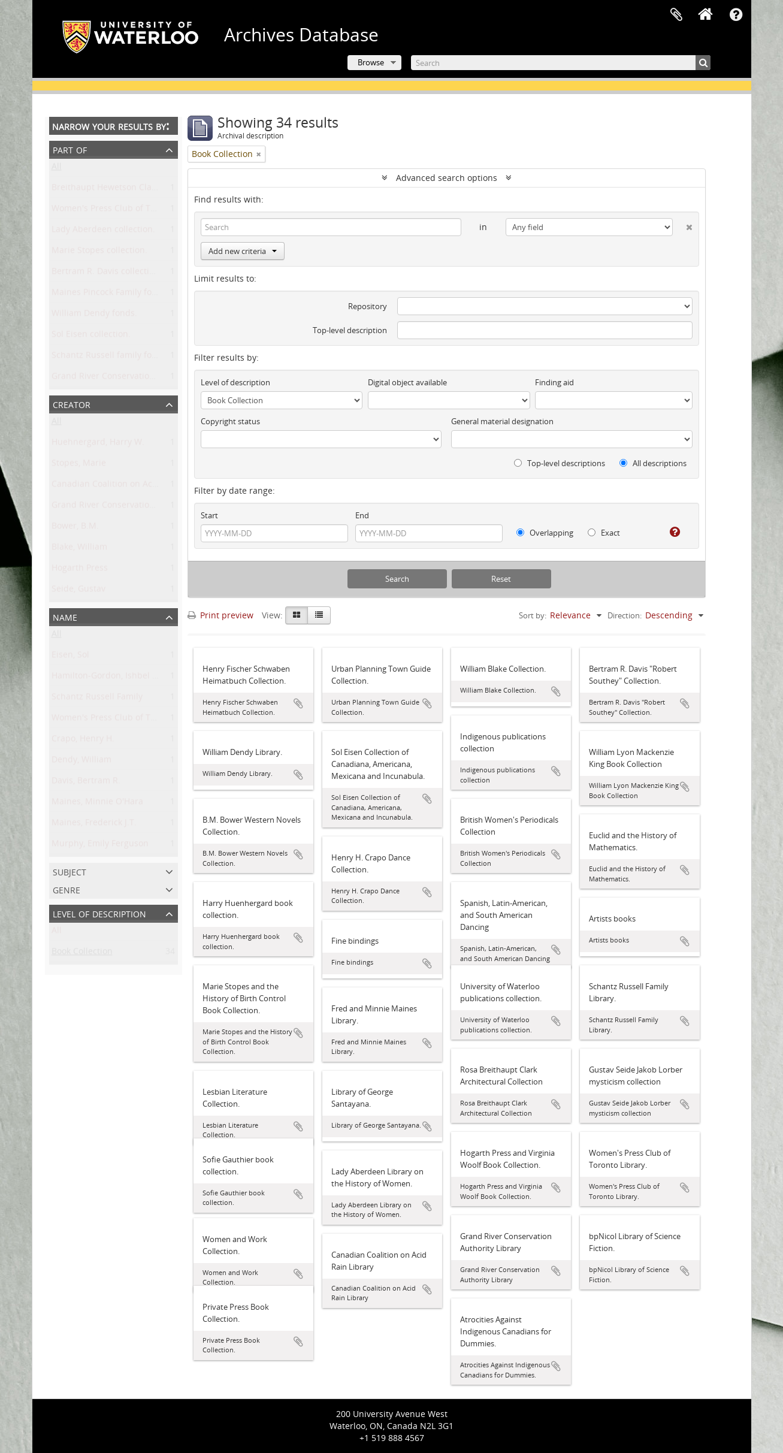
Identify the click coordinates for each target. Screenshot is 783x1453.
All (57, 168)
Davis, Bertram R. (86, 783)
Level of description (99, 913)
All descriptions (653, 463)
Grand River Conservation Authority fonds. (137, 378)
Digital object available (407, 382)
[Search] (561, 62)
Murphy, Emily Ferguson (100, 845)
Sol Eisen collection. (91, 336)
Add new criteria (242, 251)
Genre (66, 889)
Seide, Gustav (78, 591)
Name (65, 616)
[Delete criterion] (683, 224)
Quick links (736, 15)
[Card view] (296, 615)
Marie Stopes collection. (99, 252)
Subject (69, 871)
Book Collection (82, 953)
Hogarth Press (80, 570)
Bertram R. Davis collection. (107, 273)
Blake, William (79, 549)
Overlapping (544, 532)
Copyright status (230, 421)
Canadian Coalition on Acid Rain (116, 486)
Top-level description (350, 330)
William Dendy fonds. (94, 315)
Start (209, 515)
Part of (70, 149)
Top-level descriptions (559, 463)
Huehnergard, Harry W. (98, 444)
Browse (371, 62)
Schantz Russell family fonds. (110, 357)
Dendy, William (81, 762)
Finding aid (554, 382)
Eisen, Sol (70, 657)
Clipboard (676, 15)
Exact (604, 532)
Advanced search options (447, 177)
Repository (367, 306)
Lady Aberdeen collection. (103, 231)
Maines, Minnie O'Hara (97, 803)
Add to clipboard (298, 703)
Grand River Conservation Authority (123, 507)
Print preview (220, 615)
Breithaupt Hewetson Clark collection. (127, 189)
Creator (71, 403)
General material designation (502, 421)
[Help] (670, 532)
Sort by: (532, 615)
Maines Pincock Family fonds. (110, 294)
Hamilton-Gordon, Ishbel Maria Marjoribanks (141, 678)
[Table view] (319, 615)
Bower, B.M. (75, 528)
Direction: (624, 615)
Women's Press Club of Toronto (114, 720)
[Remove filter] (258, 154)
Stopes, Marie (79, 465)
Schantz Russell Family (97, 699)
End (362, 515)
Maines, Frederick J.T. (94, 824)
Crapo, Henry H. (83, 741)
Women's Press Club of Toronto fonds (127, 210)
